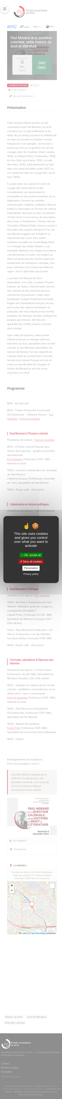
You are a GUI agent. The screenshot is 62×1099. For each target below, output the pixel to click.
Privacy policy (31, 574)
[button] (11, 885)
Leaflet (23, 933)
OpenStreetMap (38, 933)
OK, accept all (31, 555)
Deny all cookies (31, 561)
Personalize (31, 568)
